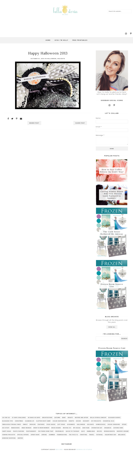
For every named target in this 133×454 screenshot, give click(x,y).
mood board (56, 429)
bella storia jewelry (98, 419)
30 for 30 (6, 419)
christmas (19, 422)
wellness (121, 436)
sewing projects (8, 436)
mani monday (26, 429)
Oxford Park (118, 429)
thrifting (83, 436)
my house (76, 429)
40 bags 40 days (34, 419)
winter (20, 439)
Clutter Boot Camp (43, 422)
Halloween (51, 58)
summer (52, 436)
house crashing (114, 426)
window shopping (9, 439)
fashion (33, 426)
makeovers (15, 429)
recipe (99, 432)
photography (31, 432)
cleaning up (29, 422)
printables (59, 432)
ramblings (91, 432)
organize (107, 429)
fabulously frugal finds (11, 426)
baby (64, 419)
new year (86, 429)
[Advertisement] (47, 149)
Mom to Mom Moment (41, 429)
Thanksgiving (62, 436)
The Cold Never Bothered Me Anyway (112, 233)
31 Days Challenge (19, 419)
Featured (41, 426)
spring (44, 436)
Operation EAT (97, 429)
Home (48, 40)
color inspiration (60, 422)
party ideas (6, 432)
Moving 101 (67, 429)
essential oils (108, 422)
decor (78, 422)
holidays (61, 58)
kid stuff (5, 429)
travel (91, 436)
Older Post (79, 123)
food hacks (51, 426)
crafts (71, 422)
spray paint (35, 436)
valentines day (110, 436)
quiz (83, 432)
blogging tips (7, 422)
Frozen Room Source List (112, 286)
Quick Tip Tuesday (72, 432)
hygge (124, 426)
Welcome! (59, 451)
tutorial (99, 436)
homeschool (101, 426)
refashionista (109, 432)
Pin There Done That (45, 432)
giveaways (71, 426)
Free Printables (79, 40)
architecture (47, 419)
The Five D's (73, 436)
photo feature (18, 432)
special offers (23, 436)
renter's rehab (123, 432)
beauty (70, 419)
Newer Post (35, 123)
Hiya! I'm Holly (61, 40)
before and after (81, 419)
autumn (57, 419)
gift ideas (61, 426)
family (25, 426)
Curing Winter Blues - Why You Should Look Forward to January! (112, 195)
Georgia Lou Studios (84, 451)
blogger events (114, 419)
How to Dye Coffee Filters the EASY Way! (112, 170)
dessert (86, 422)
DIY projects (96, 422)
